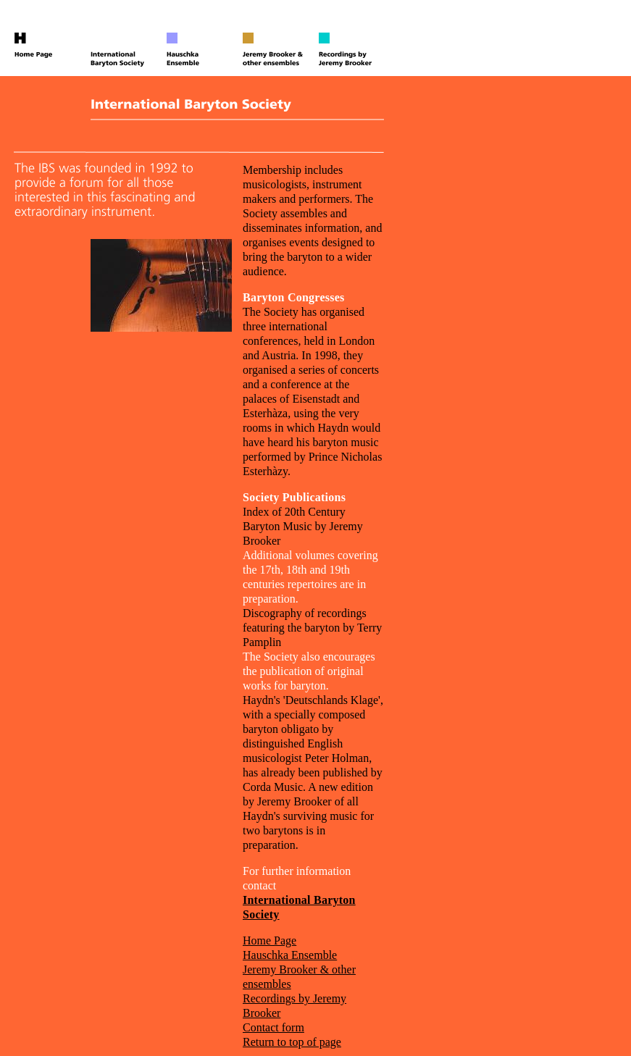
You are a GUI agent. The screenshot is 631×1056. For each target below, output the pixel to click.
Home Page (269, 940)
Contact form (273, 1027)
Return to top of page (292, 1042)
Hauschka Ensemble (290, 955)
